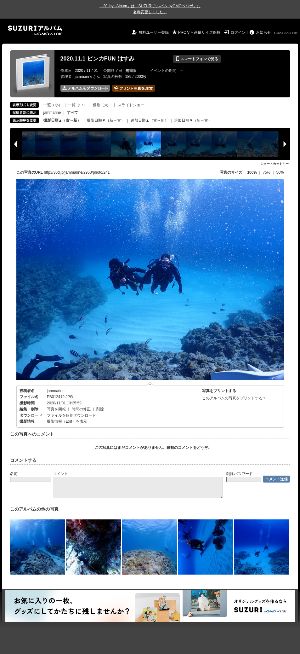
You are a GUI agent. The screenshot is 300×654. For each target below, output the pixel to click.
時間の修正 (81, 409)
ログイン (238, 32)
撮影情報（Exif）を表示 (67, 421)
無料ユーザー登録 (154, 32)
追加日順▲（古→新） (149, 120)
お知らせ (263, 32)
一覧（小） (52, 105)
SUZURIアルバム (35, 30)
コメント (60, 474)
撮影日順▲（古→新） (62, 120)
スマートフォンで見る (197, 59)
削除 (100, 409)
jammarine (52, 112)
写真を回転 (56, 409)
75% (267, 172)
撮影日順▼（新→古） (106, 120)
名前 (14, 474)
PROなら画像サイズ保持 (199, 32)
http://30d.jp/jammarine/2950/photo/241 (77, 172)
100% (252, 172)
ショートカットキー (274, 163)
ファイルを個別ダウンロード (71, 415)
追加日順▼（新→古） (193, 120)
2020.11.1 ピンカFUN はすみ (97, 58)
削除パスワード (239, 474)
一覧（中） (77, 105)
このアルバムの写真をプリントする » (234, 398)
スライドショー (131, 105)
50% (280, 172)
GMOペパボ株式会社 (286, 33)
